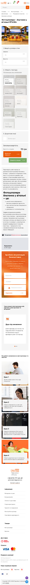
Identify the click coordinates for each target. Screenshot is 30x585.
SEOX (7, 583)
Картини (7, 531)
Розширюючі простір (18, 13)
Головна (4, 11)
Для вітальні (5, 13)
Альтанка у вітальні (7, 16)
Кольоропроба (9, 497)
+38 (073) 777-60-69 (15, 478)
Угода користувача (10, 504)
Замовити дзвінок (15, 483)
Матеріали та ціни (10, 493)
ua (8, 3)
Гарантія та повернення (11, 508)
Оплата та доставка (10, 500)
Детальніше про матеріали (12, 72)
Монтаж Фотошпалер (10, 511)
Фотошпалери (15, 11)
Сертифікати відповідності (12, 515)
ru (10, 3)
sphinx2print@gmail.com (15, 480)
